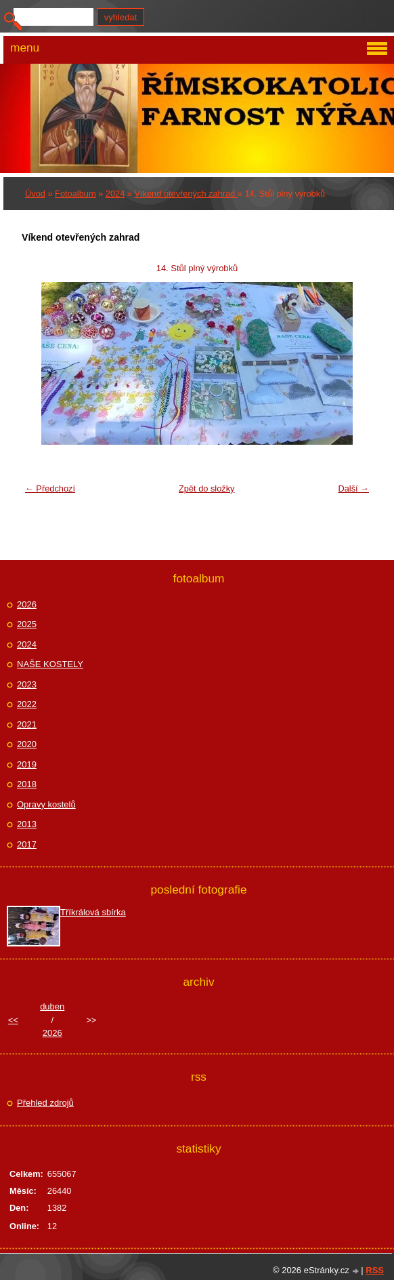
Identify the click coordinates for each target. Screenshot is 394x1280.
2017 (27, 844)
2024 (115, 193)
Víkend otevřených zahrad (186, 193)
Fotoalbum (75, 193)
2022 (27, 704)
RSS (375, 1270)
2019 (27, 764)
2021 (27, 724)
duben (52, 1006)
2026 (27, 604)
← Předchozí (50, 488)
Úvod (35, 193)
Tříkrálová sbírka (93, 912)
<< (13, 1020)
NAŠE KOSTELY (50, 664)
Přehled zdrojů (45, 1103)
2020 (27, 744)
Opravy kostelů (46, 804)
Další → (353, 488)
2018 (27, 784)
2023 (27, 684)
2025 (27, 624)
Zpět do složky (207, 488)
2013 (27, 824)
